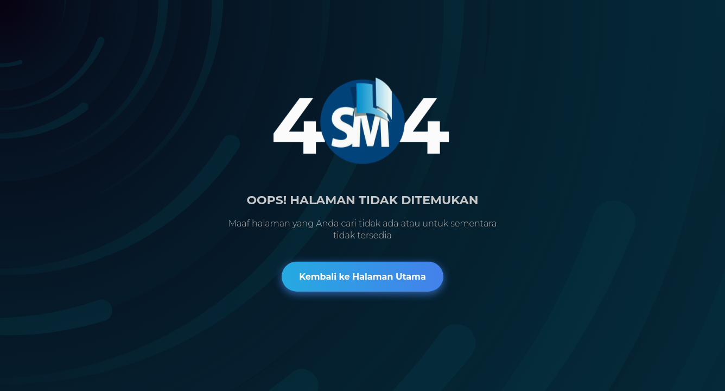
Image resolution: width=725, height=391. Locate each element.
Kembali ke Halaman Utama (362, 276)
